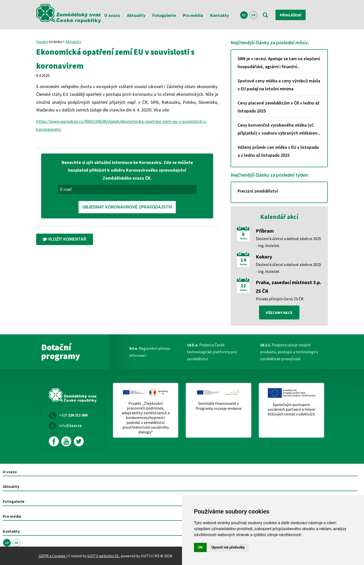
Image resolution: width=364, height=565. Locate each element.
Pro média (193, 15)
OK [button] (200, 547)
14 (243, 260)
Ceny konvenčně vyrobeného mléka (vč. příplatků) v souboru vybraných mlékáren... (279, 129)
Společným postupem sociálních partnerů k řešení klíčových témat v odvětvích (291, 409)
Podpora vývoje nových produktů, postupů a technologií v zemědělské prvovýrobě (289, 351)
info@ (70, 425)
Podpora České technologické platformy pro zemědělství (212, 351)
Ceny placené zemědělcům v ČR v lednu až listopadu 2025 (278, 107)
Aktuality (136, 15)
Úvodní (42, 41)
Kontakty (219, 15)
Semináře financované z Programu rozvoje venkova (218, 406)
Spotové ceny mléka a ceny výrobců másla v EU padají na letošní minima (279, 85)
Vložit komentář (64, 239)
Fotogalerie (164, 15)
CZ (244, 15)
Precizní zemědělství (258, 191)
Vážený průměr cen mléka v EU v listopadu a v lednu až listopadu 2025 (278, 151)
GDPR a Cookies (52, 555)
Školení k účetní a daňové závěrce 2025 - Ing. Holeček (288, 242)
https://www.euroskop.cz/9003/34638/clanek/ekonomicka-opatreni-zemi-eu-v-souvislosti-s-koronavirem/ (121, 125)
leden (243, 238)
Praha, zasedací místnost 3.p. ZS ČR (288, 286)
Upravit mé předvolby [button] (228, 547)
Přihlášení (290, 14)
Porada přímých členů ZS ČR (279, 298)
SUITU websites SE (103, 555)
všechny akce (279, 312)
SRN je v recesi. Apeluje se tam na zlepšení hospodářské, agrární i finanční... (279, 62)
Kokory (264, 257)
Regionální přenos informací (149, 352)
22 (243, 286)
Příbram (265, 231)
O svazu (112, 15)
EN (253, 15)
